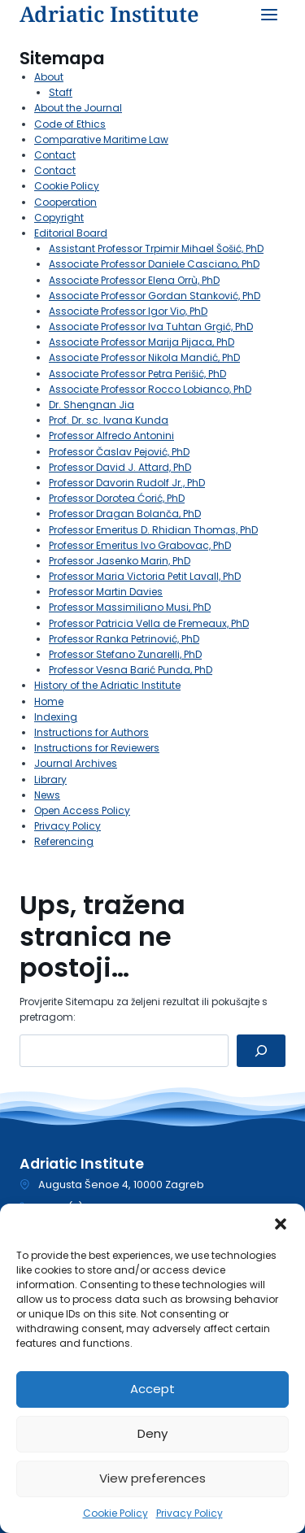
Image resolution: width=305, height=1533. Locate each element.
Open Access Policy (82, 810)
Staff (60, 92)
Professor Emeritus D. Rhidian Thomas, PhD (153, 530)
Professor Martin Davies (106, 592)
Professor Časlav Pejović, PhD (119, 452)
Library (50, 779)
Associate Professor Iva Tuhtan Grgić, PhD (151, 326)
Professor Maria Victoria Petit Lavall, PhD (145, 576)
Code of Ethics (70, 124)
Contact (55, 155)
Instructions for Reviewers (96, 748)
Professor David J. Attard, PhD (120, 467)
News (47, 795)
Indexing (55, 717)
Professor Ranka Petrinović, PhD (124, 639)
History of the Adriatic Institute (107, 685)
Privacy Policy (189, 1513)
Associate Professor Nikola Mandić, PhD (144, 357)
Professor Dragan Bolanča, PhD (125, 513)
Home (48, 701)
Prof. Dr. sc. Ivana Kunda (108, 420)
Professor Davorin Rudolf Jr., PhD (127, 483)
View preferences (152, 1478)
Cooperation (65, 202)
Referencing (64, 841)
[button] (280, 1224)
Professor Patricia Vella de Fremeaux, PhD (149, 623)
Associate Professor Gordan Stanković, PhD (154, 296)
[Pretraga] (261, 1050)
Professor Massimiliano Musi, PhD (130, 607)
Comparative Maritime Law (101, 139)
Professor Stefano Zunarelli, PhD (125, 654)
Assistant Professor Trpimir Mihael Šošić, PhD (156, 248)
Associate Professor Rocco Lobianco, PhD (150, 389)
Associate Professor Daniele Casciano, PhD (154, 264)
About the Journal (78, 108)
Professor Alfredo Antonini (111, 435)
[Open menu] (268, 14)
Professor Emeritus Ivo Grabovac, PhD (140, 545)
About (48, 77)
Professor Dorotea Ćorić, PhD (117, 498)
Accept (152, 1388)
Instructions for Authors (91, 732)
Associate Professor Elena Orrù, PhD (134, 280)
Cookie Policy (115, 1513)
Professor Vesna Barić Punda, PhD (130, 670)
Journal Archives (75, 763)
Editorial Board (70, 233)
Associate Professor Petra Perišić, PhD (137, 374)
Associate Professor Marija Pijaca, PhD (141, 342)
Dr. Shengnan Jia (91, 405)
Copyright (59, 217)
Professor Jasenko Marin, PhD (119, 561)
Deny (152, 1433)
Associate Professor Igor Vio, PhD (128, 311)
